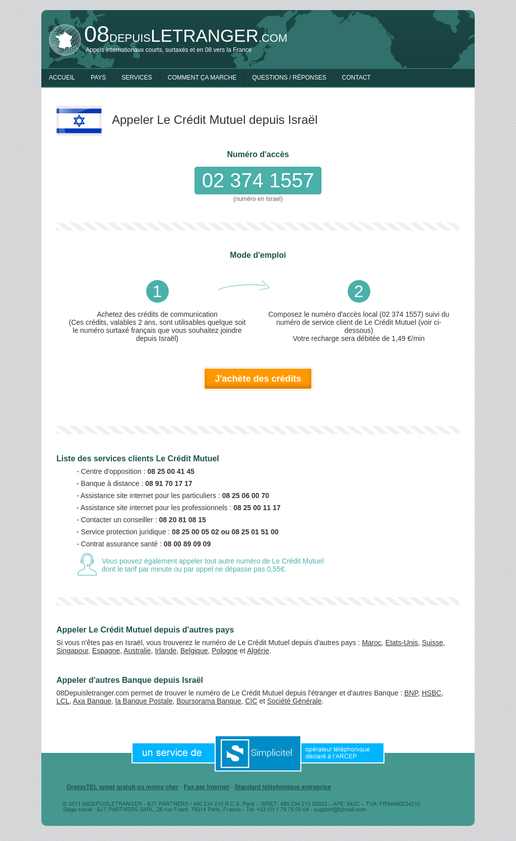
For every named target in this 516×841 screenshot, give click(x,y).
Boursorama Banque (208, 701)
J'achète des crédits (258, 379)
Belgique (194, 651)
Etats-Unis (401, 643)
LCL (63, 701)
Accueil (62, 77)
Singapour (72, 651)
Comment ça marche (202, 77)
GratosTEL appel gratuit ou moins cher (122, 787)
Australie (137, 651)
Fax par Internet (206, 787)
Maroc (371, 643)
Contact (356, 77)
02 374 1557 (258, 180)
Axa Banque (92, 701)
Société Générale (294, 701)
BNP (411, 693)
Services (136, 77)
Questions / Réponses (289, 77)
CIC (251, 701)
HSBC (431, 693)
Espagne (106, 651)
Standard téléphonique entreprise (282, 787)
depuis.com (185, 35)
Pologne (224, 651)
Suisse (432, 643)
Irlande (165, 651)
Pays (98, 77)
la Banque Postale (144, 701)
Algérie (258, 651)
